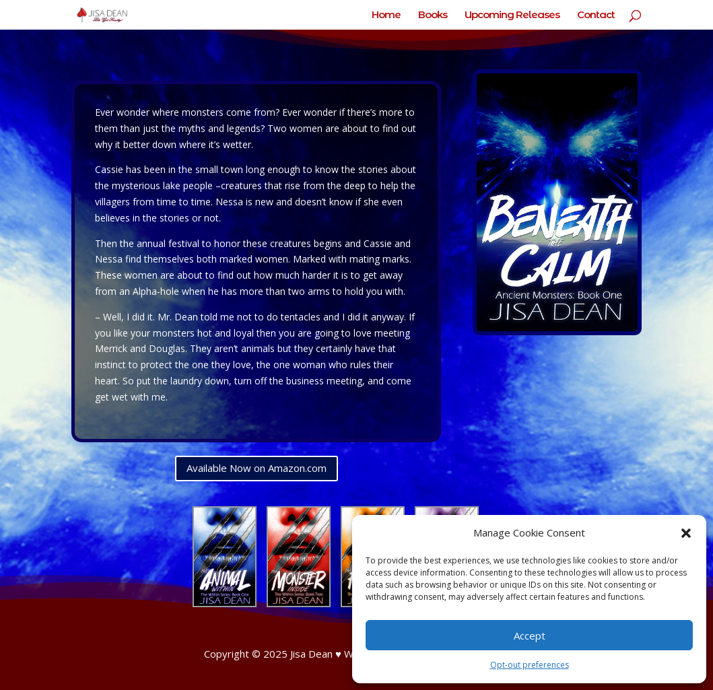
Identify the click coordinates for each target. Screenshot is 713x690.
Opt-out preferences (529, 664)
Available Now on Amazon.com (256, 468)
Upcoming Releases (512, 15)
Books (432, 15)
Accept (529, 635)
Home (386, 15)
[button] (686, 533)
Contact (596, 15)
